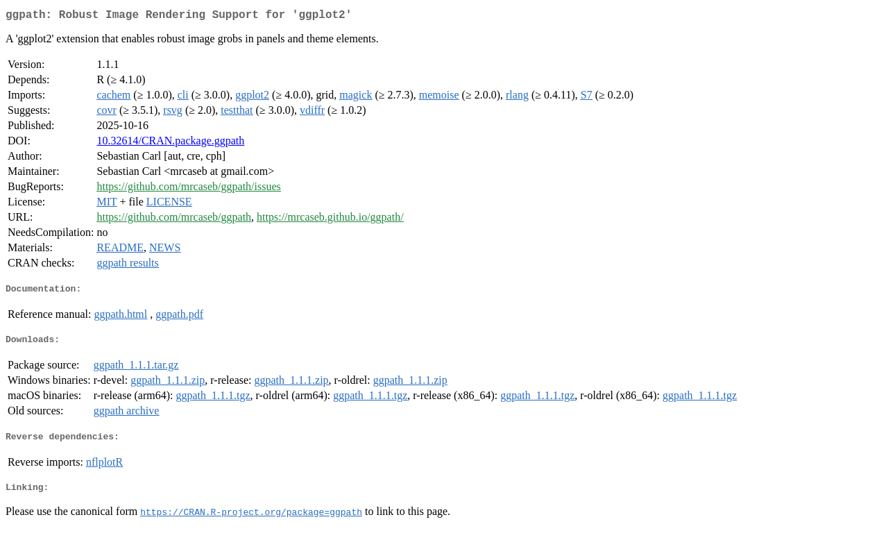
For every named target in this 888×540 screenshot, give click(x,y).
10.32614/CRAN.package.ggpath (170, 143)
